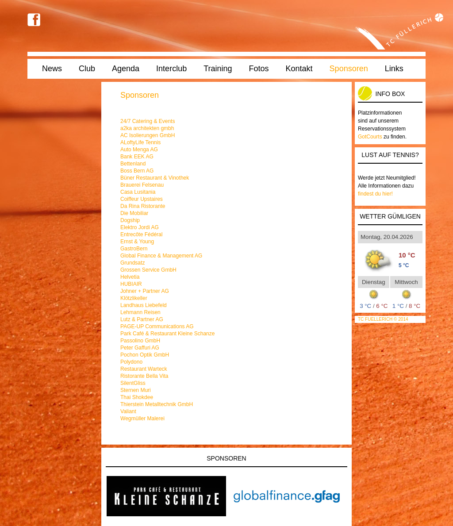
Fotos (259, 68)
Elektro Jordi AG (139, 227)
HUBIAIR (131, 284)
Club (87, 68)
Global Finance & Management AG (161, 256)
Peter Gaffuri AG (139, 348)
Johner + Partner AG (144, 291)
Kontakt (299, 68)
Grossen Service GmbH (148, 270)
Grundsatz (132, 263)
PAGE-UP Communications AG (157, 326)
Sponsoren (349, 68)
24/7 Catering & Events (147, 121)
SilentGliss (133, 383)
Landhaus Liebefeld (143, 305)
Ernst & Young (137, 241)
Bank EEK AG (137, 157)
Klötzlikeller (133, 298)
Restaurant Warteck (143, 369)
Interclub (171, 68)
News (52, 68)
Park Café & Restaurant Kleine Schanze (167, 333)
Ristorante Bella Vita (144, 376)
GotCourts (370, 137)
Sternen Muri (135, 390)
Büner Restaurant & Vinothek (154, 178)
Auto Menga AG (139, 149)
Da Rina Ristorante (142, 206)
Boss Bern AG (137, 171)
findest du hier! (375, 194)
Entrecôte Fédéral (141, 234)
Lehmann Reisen (140, 312)
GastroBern (133, 249)
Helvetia (129, 277)
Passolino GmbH (140, 341)
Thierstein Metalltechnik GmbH (156, 404)
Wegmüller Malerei (142, 418)
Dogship (130, 220)
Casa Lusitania (137, 192)
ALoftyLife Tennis (140, 142)
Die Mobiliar (134, 213)
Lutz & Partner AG (141, 319)
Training (217, 68)
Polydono (131, 362)
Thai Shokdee (136, 397)
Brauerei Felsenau (142, 185)
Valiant (128, 411)
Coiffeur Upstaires (141, 199)
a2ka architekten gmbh (147, 128)
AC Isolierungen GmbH (147, 135)
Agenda (125, 68)
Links (394, 68)
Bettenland (133, 164)
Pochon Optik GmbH (144, 355)
